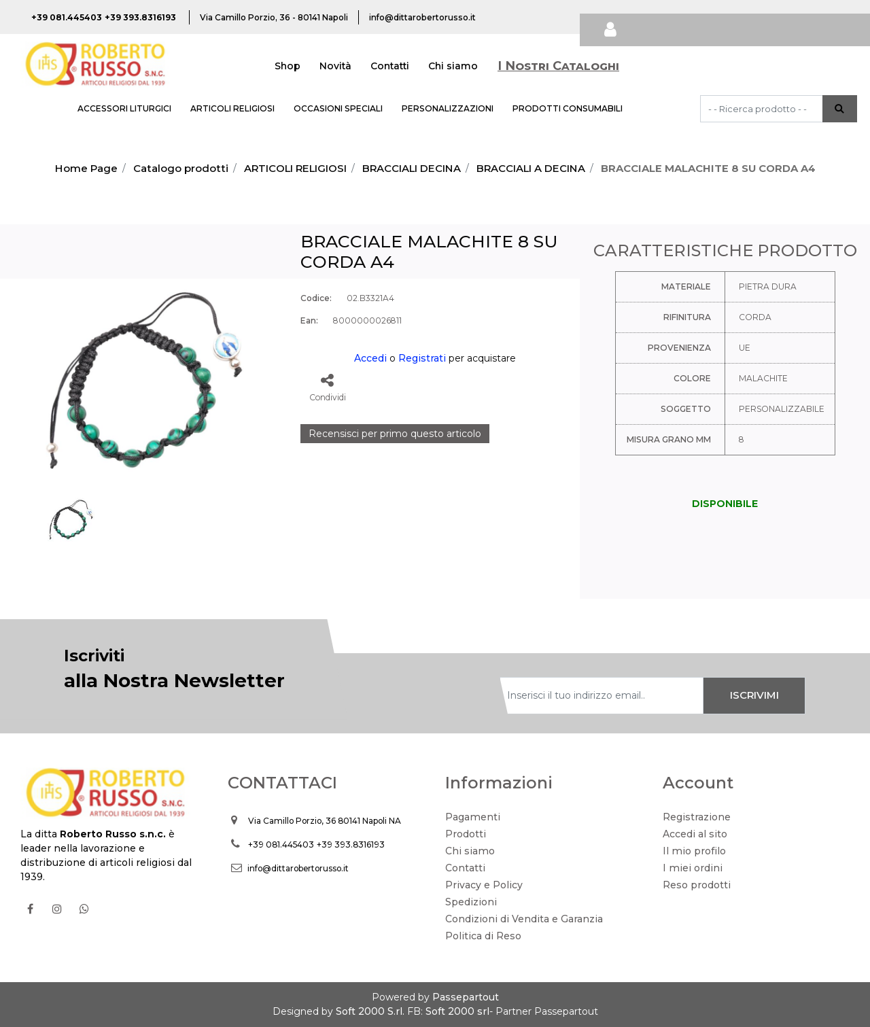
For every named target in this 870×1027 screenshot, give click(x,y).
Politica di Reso (483, 936)
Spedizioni (471, 902)
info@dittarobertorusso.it (298, 868)
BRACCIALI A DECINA (530, 168)
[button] (839, 108)
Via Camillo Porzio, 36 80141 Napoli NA (324, 821)
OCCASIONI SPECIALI (338, 108)
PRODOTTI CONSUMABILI (567, 108)
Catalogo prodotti (180, 168)
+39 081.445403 (281, 844)
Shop (287, 66)
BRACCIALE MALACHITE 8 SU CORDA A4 (708, 168)
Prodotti (465, 834)
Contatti (389, 66)
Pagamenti (472, 817)
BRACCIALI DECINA (411, 168)
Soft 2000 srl (457, 1011)
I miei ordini (693, 868)
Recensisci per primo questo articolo (395, 434)
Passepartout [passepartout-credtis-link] (465, 997)
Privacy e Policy (484, 885)
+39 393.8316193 (351, 844)
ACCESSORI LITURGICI (124, 108)
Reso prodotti (697, 885)
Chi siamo (453, 66)
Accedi (370, 358)
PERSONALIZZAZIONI (447, 108)
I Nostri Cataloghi (558, 65)
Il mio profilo (694, 851)
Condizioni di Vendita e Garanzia (524, 919)
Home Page (86, 168)
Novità (335, 66)
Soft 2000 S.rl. (370, 1011)
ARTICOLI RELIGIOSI (232, 108)
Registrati (422, 358)
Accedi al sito (695, 834)
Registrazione (697, 817)
